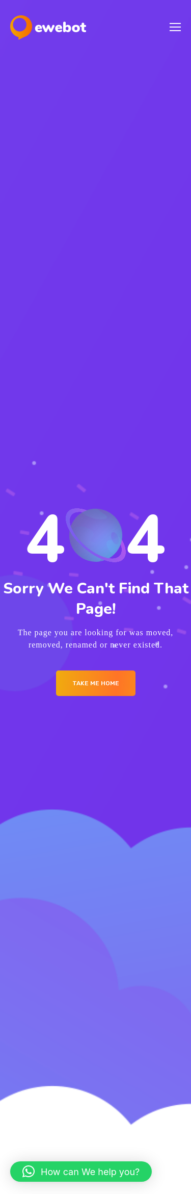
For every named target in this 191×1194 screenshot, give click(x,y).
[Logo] (48, 27)
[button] (81, 1171)
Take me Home (95, 683)
